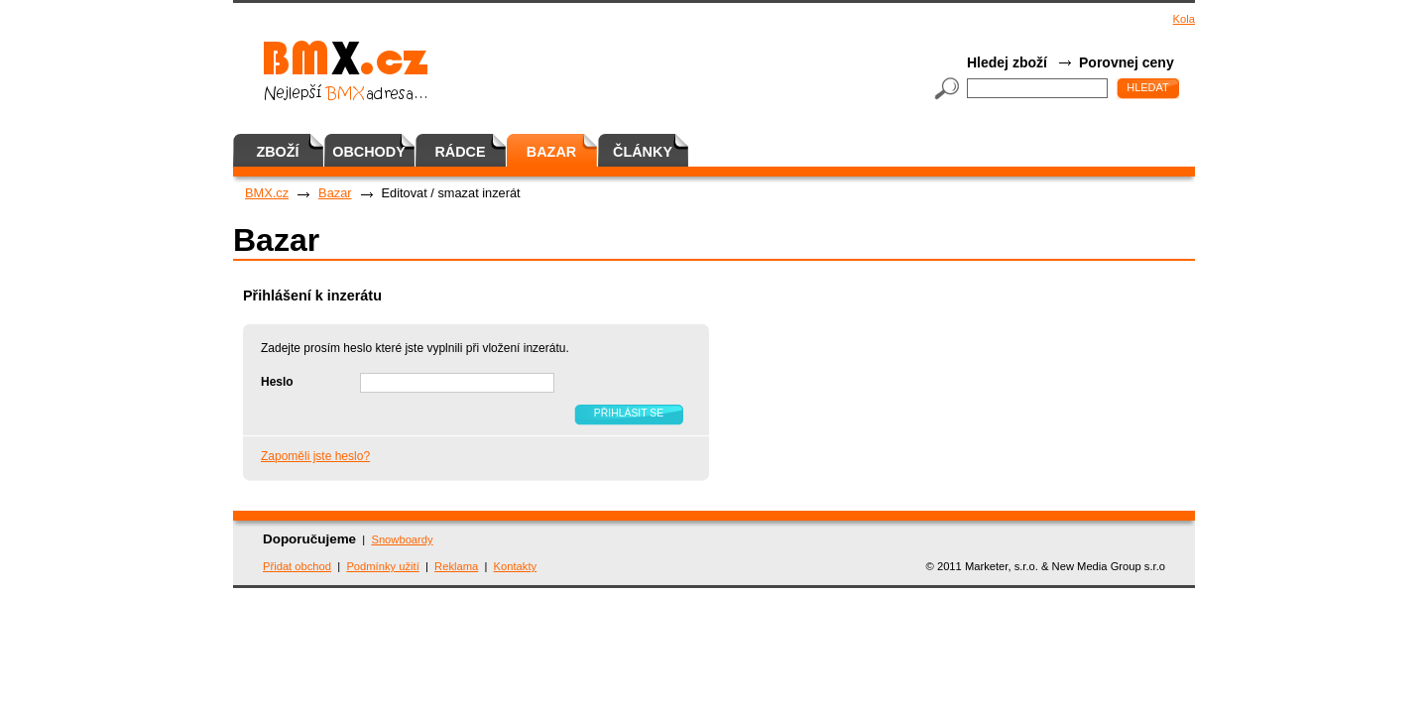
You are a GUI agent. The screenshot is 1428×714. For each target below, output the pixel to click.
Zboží (277, 152)
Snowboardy (401, 539)
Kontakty (515, 566)
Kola (1184, 19)
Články (642, 152)
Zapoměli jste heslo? (315, 456)
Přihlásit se (628, 413)
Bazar (551, 152)
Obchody (369, 152)
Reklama (456, 566)
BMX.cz (267, 192)
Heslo (277, 382)
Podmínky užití (382, 566)
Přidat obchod (297, 566)
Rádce (459, 152)
